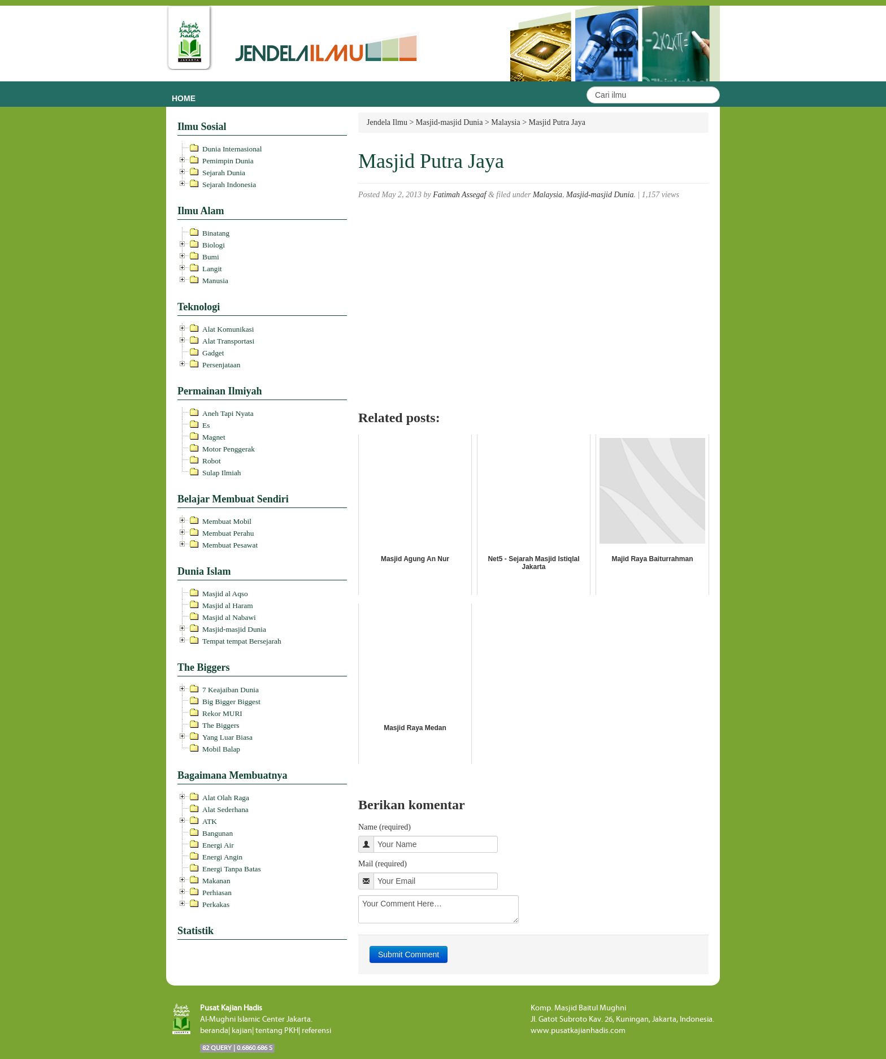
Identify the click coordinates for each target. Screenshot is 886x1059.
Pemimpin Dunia (228, 161)
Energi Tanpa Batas (231, 869)
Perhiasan (217, 892)
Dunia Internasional (232, 149)
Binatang (215, 233)
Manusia (215, 280)
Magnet (213, 437)
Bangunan (217, 833)
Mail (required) (382, 864)
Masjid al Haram (227, 605)
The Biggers (221, 725)
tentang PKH (276, 1030)
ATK (209, 821)
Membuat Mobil (226, 521)
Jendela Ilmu (387, 122)
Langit (212, 268)
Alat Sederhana (225, 809)
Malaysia (547, 194)
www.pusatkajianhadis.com (578, 1030)
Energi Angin (222, 857)
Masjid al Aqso (225, 593)
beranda (214, 1030)
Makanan (216, 880)
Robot (211, 461)
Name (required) (384, 827)
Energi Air (218, 845)
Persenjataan (221, 365)
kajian (242, 1030)
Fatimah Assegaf (459, 194)
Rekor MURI (222, 713)
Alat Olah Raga (225, 797)
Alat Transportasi (228, 341)
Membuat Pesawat (230, 545)
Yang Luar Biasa (227, 737)
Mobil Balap (221, 749)
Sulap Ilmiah (221, 472)
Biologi (213, 245)
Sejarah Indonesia (229, 184)
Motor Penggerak (228, 449)
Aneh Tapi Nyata (228, 413)
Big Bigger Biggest (231, 701)
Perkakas (215, 904)
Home (184, 98)
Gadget (213, 353)
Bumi (210, 257)
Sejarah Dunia (223, 172)
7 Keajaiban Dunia (230, 689)
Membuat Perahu (228, 533)
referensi (316, 1030)
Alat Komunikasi (228, 329)
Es (206, 425)
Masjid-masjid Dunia (234, 629)
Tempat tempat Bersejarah (241, 641)
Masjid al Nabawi (229, 617)
